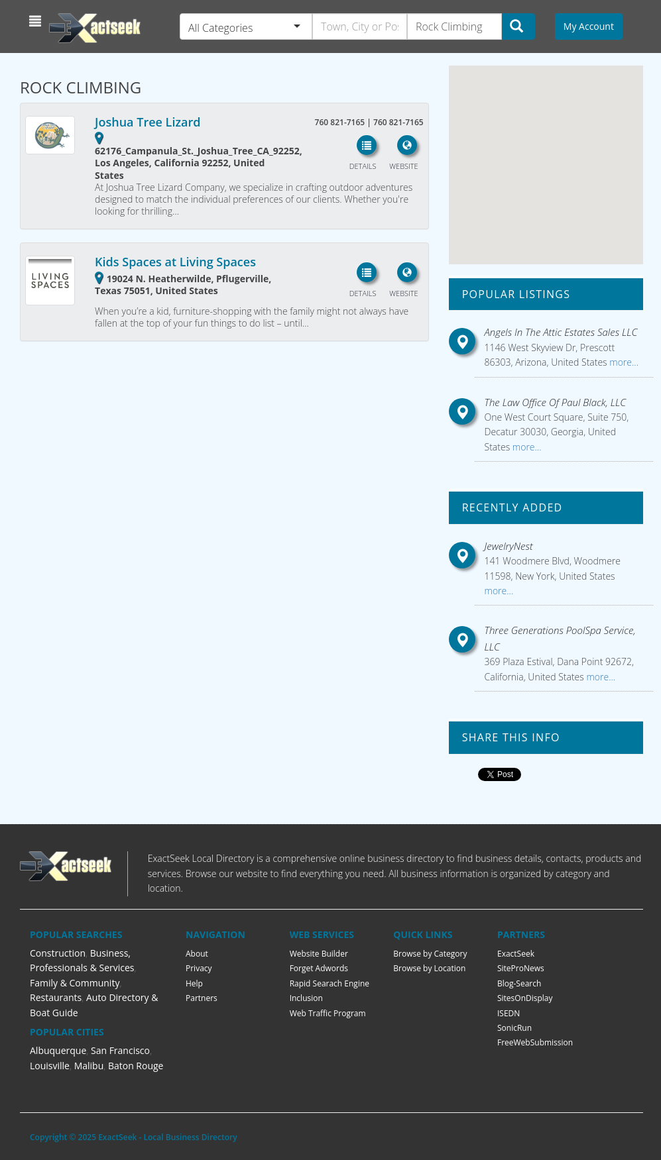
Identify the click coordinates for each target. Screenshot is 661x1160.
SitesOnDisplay (525, 998)
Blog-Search (519, 983)
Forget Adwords (319, 968)
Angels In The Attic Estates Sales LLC (561, 332)
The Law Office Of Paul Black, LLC (556, 402)
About (197, 953)
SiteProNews (520, 968)
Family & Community (74, 982)
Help (194, 983)
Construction (58, 953)
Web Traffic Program (328, 1013)
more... (622, 362)
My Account (589, 26)
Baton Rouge (136, 1065)
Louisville (50, 1065)
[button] (36, 21)
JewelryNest (509, 546)
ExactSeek (515, 953)
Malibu (89, 1065)
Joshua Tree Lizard (147, 122)
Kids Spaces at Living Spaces (175, 262)
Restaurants (56, 997)
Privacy (199, 968)
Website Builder (319, 953)
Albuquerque (58, 1050)
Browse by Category (430, 953)
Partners (201, 998)
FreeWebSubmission (535, 1042)
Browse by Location (429, 968)
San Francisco (120, 1050)
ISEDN (508, 1013)
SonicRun (514, 1027)
